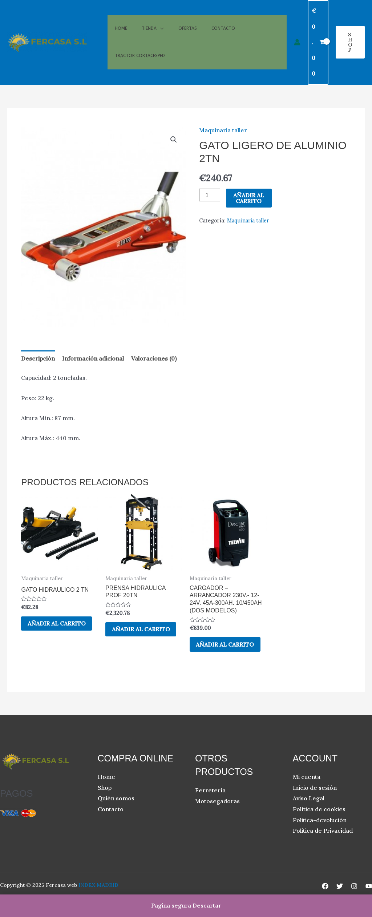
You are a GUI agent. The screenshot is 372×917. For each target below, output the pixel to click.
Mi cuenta (306, 777)
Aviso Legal (308, 799)
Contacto (223, 21)
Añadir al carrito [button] (57, 623)
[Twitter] (339, 886)
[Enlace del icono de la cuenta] (297, 42)
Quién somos (116, 799)
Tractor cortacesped (140, 62)
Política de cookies (319, 809)
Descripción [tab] (38, 358)
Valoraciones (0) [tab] (154, 358)
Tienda (149, 21)
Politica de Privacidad (323, 831)
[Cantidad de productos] (209, 195)
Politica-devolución (320, 820)
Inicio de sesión (315, 788)
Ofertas (187, 21)
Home (121, 21)
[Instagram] (354, 886)
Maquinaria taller (223, 130)
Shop (105, 788)
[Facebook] (325, 886)
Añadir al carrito (248, 198)
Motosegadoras (217, 801)
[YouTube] (368, 886)
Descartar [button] (207, 905)
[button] (350, 42)
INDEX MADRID (98, 885)
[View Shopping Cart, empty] (318, 42)
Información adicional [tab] (93, 358)
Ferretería (210, 791)
